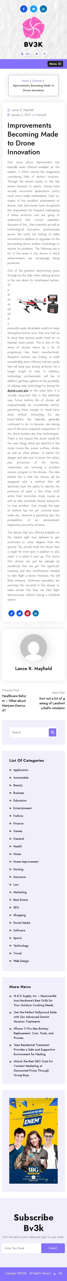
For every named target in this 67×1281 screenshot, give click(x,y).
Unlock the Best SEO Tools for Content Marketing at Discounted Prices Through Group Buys (33, 1068)
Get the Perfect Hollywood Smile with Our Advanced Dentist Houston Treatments (35, 1017)
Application (20, 770)
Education (20, 801)
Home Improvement (26, 862)
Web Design (21, 961)
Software (19, 930)
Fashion (18, 816)
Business (18, 793)
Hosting (18, 869)
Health (17, 846)
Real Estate (20, 900)
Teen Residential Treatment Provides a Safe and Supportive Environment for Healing (34, 1049)
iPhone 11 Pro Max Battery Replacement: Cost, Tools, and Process (33, 1033)
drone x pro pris (18, 391)
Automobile (20, 778)
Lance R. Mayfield (33, 668)
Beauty (18, 785)
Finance (18, 823)
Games (17, 831)
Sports (17, 938)
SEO (16, 907)
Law (15, 885)
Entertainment (22, 808)
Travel (17, 953)
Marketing (20, 892)
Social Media (21, 923)
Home (25, 81)
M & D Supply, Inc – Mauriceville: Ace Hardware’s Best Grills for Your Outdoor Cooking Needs (35, 1000)
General (37, 81)
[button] (55, 64)
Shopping (19, 915)
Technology (21, 946)
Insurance (19, 877)
